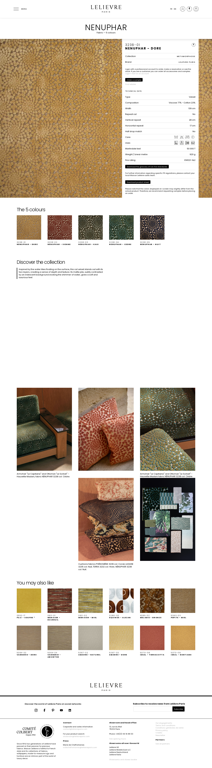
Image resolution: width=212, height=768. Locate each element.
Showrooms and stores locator (123, 759)
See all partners (163, 743)
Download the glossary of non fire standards (147, 166)
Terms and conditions (165, 725)
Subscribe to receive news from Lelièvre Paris (159, 704)
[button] (29, 230)
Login (127, 73)
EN (175, 9)
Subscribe (178, 709)
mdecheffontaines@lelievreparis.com (80, 747)
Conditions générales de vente (169, 728)
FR (171, 9)
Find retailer (130, 84)
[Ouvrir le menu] (20, 8)
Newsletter (160, 735)
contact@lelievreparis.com (75, 729)
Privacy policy (162, 730)
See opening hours (117, 739)
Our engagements (164, 723)
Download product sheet (138, 182)
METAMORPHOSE (186, 56)
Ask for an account (140, 73)
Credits (159, 732)
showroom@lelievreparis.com (76, 736)
